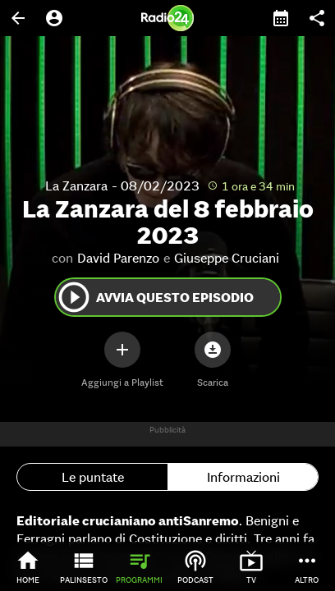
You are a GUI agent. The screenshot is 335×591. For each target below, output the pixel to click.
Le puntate (93, 477)
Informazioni (243, 477)
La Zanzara (76, 185)
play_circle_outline (74, 297)
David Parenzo (118, 258)
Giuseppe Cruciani (226, 258)
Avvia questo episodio (155, 297)
